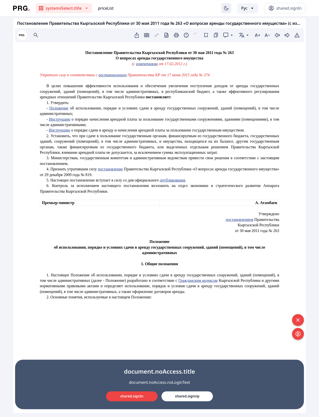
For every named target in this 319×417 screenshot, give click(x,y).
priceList (106, 8)
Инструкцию (59, 119)
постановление (110, 169)
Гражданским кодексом (198, 280)
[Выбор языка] (247, 8)
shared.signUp (187, 396)
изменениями (147, 64)
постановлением (112, 75)
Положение (58, 108)
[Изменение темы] (226, 8)
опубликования (172, 180)
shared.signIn (131, 396)
